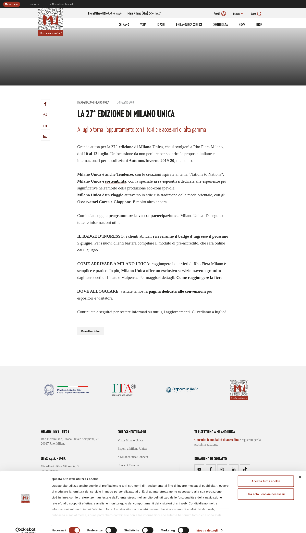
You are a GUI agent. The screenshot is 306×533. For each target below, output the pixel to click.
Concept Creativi (128, 465)
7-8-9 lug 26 (105, 13)
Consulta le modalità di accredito (216, 439)
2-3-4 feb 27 (144, 13)
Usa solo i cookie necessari (266, 489)
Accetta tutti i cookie (265, 476)
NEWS (242, 24)
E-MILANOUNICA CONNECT (189, 24)
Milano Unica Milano (90, 331)
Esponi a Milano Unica (132, 448)
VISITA (143, 24)
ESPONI (161, 24)
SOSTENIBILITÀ (220, 24)
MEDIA (259, 24)
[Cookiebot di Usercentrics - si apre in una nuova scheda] (25, 525)
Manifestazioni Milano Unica (93, 102)
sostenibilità (115, 181)
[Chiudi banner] (300, 472)
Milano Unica (11, 4)
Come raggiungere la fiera (199, 277)
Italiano (236, 14)
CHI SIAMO (124, 24)
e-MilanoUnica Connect (61, 4)
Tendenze (34, 4)
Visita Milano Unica (130, 440)
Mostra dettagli (207, 525)
